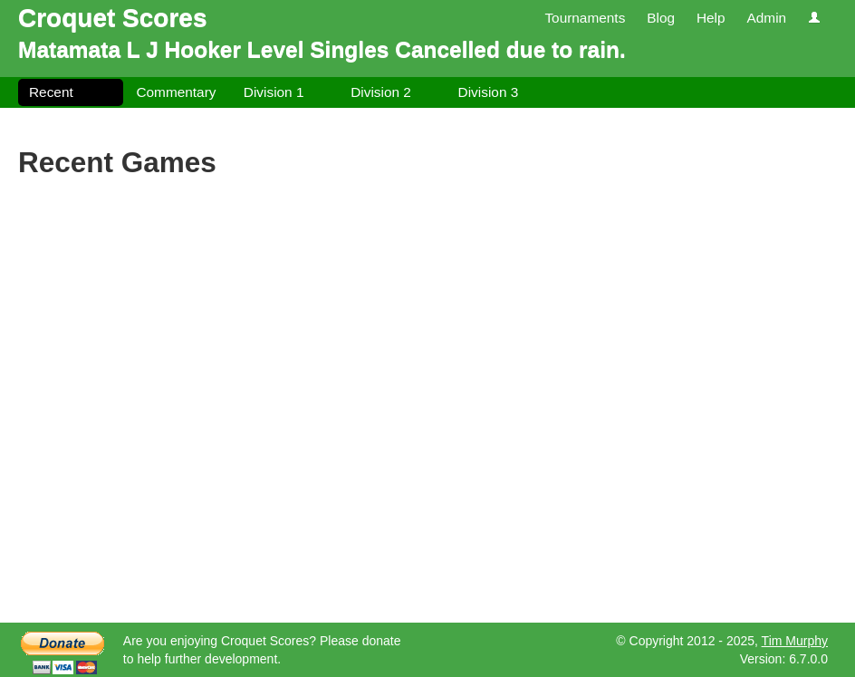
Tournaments (584, 17)
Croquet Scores (112, 18)
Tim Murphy (795, 640)
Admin (766, 17)
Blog (661, 17)
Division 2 (381, 92)
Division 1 (274, 92)
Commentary (176, 92)
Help (710, 17)
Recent (51, 92)
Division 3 (488, 92)
